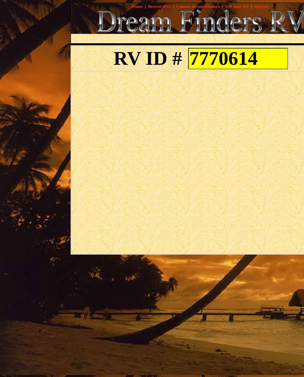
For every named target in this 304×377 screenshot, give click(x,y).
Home (137, 6)
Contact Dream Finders (198, 6)
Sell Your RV (237, 6)
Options (261, 6)
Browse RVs (159, 6)
